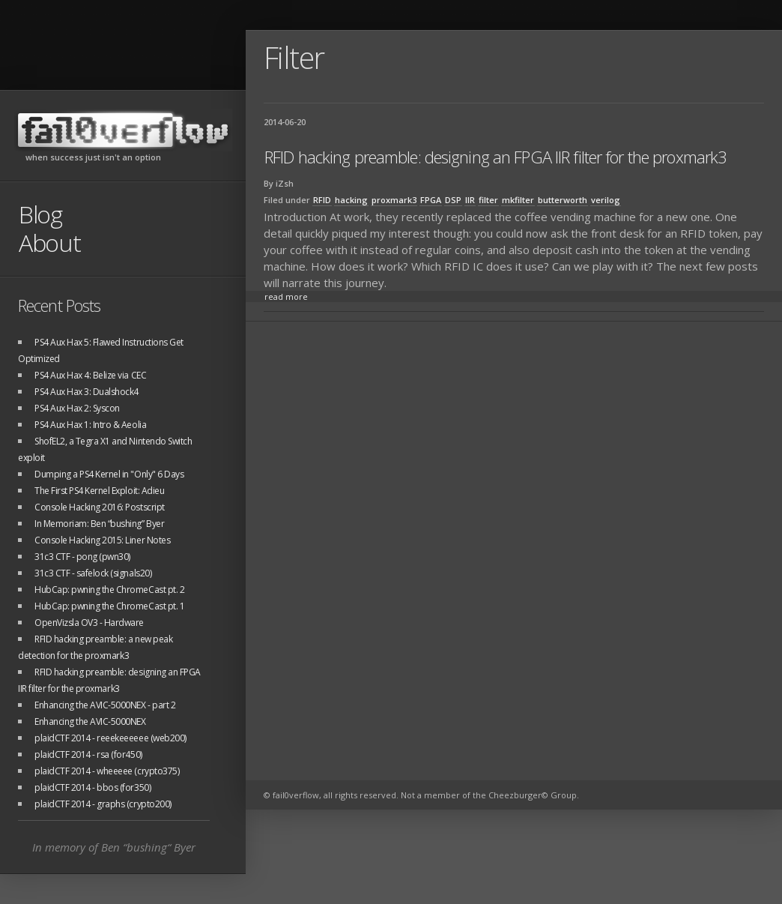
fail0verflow (122, 130)
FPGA (430, 199)
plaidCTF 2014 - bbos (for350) (92, 787)
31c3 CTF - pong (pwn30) (82, 556)
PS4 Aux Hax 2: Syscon (77, 408)
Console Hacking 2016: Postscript (99, 507)
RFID (322, 199)
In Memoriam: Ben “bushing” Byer (99, 523)
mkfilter (518, 199)
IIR (470, 199)
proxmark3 (394, 199)
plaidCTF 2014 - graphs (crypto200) (103, 804)
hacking (351, 199)
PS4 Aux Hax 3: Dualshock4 (86, 391)
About (50, 242)
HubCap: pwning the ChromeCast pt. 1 (109, 606)
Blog (40, 214)
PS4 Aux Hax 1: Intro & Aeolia (90, 424)
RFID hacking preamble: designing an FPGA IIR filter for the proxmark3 (495, 156)
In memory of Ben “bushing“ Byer (114, 847)
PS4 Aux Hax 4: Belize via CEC (90, 375)
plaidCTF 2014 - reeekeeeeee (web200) (110, 738)
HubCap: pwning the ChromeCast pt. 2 (109, 589)
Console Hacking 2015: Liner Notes (102, 540)
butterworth (562, 199)
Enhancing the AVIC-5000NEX (90, 721)
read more (286, 296)
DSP (453, 199)
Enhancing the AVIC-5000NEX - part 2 (104, 705)
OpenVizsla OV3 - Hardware (89, 622)
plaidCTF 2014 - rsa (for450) (88, 754)
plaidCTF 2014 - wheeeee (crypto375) (106, 771)
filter (488, 199)
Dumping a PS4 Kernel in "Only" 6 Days (109, 474)
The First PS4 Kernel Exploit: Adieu (99, 490)
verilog (605, 199)
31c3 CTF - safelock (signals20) (92, 573)
